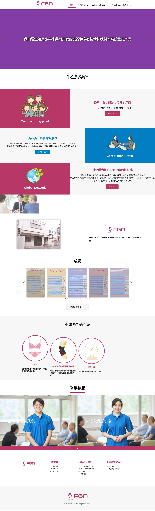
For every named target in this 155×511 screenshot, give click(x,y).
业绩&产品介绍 (99, 5)
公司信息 (83, 5)
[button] (2, 39)
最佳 (72, 5)
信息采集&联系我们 (121, 5)
